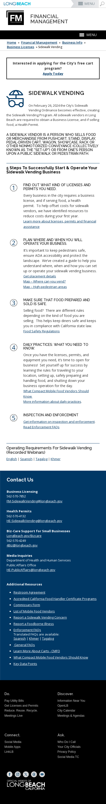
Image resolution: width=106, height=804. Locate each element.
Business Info (72, 42)
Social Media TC (68, 757)
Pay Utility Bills (14, 700)
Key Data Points (25, 663)
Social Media (12, 742)
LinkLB (9, 751)
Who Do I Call (67, 742)
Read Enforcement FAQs (41, 427)
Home (11, 42)
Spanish (26, 459)
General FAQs (24, 645)
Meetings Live (13, 715)
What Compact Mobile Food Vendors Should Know (51, 657)
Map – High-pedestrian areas (45, 287)
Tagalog (41, 459)
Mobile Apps (12, 747)
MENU (89, 3)
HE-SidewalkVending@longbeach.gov (34, 521)
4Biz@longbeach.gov (22, 545)
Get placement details (39, 276)
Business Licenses (20, 47)
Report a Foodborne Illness (34, 624)
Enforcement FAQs (27, 630)
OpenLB (63, 705)
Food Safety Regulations (41, 331)
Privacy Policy (67, 751)
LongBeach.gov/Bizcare (24, 535)
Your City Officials (69, 747)
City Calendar (67, 710)
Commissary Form (27, 605)
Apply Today (53, 73)
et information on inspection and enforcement (60, 421)
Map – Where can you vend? (44, 281)
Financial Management (39, 42)
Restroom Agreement (29, 592)
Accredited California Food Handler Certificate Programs (55, 599)
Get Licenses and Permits (21, 705)
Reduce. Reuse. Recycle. (21, 710)
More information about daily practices (52, 401)
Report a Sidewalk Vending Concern (40, 617)
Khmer (56, 459)
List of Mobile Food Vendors (34, 611)
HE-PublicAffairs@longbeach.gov (31, 570)
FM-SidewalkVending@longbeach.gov (34, 501)
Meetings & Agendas (71, 715)
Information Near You (71, 700)
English (11, 459)
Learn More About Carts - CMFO (37, 651)
